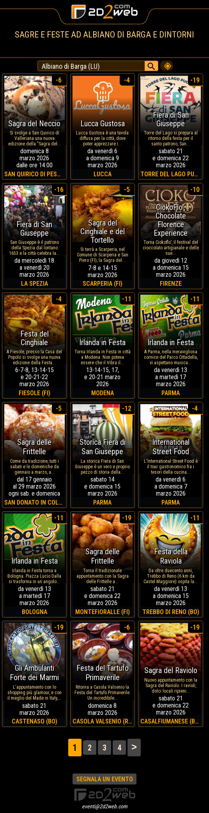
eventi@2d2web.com (105, 806)
